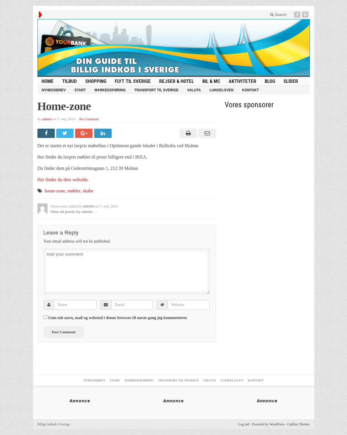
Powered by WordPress (268, 424)
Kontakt (250, 90)
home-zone (55, 190)
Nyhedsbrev (54, 90)
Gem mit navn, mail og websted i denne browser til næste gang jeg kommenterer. (118, 318)
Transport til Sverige (156, 90)
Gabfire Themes (298, 424)
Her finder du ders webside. (63, 179)
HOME (47, 81)
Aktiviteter (242, 81)
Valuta (194, 90)
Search (278, 14)
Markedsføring (110, 90)
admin (47, 119)
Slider (291, 81)
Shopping (95, 81)
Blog (270, 81)
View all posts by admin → (74, 212)
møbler (74, 190)
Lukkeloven (222, 90)
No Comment (89, 119)
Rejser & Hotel (176, 81)
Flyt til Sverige (133, 81)
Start (80, 90)
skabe (88, 190)
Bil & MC (211, 81)
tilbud (69, 81)
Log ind (243, 424)
